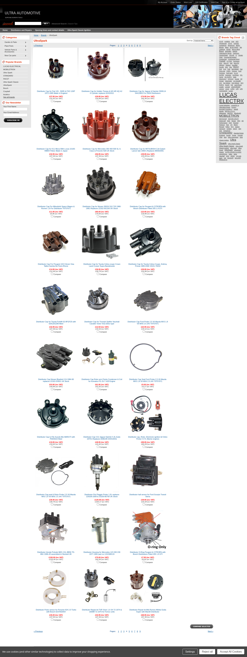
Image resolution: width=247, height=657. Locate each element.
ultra (225, 137)
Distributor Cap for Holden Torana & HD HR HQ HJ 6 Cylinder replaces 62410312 (102, 92)
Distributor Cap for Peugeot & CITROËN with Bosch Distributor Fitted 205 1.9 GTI (148, 207)
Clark (220, 57)
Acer (232, 41)
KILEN (227, 85)
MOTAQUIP (223, 119)
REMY (236, 125)
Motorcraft (222, 121)
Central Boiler (223, 55)
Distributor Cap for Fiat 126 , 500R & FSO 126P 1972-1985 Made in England (56, 92)
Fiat (241, 69)
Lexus (227, 89)
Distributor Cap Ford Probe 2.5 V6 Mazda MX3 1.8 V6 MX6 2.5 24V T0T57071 (148, 323)
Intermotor (228, 81)
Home (36, 35)
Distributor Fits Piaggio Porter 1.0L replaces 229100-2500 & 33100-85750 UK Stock (102, 495)
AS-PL (230, 43)
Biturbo (221, 47)
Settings (190, 651)
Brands (44, 35)
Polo (227, 125)
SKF (239, 129)
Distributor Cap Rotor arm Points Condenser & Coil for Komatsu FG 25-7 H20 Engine (102, 380)
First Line (222, 71)
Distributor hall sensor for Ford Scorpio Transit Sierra (147, 495)
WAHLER (230, 158)
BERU (238, 45)
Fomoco (234, 71)
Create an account (237, 2)
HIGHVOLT (222, 79)
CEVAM (231, 55)
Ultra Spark (7, 73)
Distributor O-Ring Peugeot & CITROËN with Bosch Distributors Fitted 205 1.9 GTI (147, 553)
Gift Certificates (201, 2)
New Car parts (14, 55)
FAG (224, 69)
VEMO (232, 156)
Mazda (221, 111)
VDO (227, 156)
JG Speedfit (237, 81)
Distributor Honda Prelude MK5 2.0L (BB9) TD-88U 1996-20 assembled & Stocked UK (56, 553)
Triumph (240, 135)
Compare (57, 101)
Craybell (6, 91)
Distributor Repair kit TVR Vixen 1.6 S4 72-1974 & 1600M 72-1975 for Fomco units (102, 611)
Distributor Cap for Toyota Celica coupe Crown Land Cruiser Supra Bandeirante (101, 265)
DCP (220, 63)
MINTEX (230, 113)
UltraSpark (7, 85)
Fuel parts (229, 73)
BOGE (228, 49)
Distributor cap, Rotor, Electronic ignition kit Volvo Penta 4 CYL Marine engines (147, 438)
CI (236, 55)
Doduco (228, 65)
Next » (210, 45)
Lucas (231, 91)
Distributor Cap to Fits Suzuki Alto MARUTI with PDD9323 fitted (56, 438)
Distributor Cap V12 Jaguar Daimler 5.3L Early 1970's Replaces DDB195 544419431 (101, 438)
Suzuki (228, 135)
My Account (162, 2)
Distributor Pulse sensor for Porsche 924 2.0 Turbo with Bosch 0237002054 (56, 611)
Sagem (237, 127)
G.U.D (236, 73)
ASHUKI (236, 43)
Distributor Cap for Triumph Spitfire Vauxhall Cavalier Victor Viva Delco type (101, 323)
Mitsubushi (237, 113)
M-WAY (234, 107)
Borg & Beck (236, 49)
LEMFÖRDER (235, 87)
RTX (232, 127)
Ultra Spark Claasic (234, 144)
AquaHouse (223, 43)
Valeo (230, 154)
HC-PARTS (228, 77)
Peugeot (235, 123)
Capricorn (236, 53)
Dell (231, 63)
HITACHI (230, 79)
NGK (228, 121)
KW (232, 85)
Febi (228, 69)
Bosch (5, 88)
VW (225, 158)
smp (220, 131)
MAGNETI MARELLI (225, 109)
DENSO (221, 65)
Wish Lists (188, 2)
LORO (232, 89)
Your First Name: (10, 106)
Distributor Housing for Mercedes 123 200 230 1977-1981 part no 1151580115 (102, 553)
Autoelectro (223, 45)
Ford (239, 71)
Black (227, 47)
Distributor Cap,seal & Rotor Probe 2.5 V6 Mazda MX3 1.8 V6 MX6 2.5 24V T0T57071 (56, 495)
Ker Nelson (226, 83)
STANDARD (8, 76)
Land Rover (238, 85)
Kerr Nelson (235, 83)
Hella (234, 77)
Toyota (234, 135)
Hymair (221, 81)
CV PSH (229, 61)
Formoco (222, 73)
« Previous (38, 45)
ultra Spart (233, 148)
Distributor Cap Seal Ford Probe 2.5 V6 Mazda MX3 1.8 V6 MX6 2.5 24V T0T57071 (147, 380)
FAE (220, 69)
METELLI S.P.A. (230, 111)
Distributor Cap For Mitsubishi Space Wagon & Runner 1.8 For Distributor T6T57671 (56, 207)
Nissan (234, 121)
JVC (220, 83)
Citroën (240, 55)
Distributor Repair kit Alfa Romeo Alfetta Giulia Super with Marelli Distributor (147, 611)
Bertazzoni (231, 45)
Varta (235, 154)
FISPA (228, 71)
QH (231, 125)
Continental (223, 59)
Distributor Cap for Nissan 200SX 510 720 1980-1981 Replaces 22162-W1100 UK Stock (102, 207)
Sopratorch (226, 131)
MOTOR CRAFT (233, 119)
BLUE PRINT (234, 47)
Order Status (176, 2)
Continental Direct (233, 59)
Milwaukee (222, 113)
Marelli (236, 109)
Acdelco (6, 94)
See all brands (9, 97)
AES (237, 41)
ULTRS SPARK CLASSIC (233, 152)
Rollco (227, 127)
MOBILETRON (9, 69)
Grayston (228, 75)
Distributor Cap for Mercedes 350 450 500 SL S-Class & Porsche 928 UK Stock (102, 150)
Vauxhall (222, 156)
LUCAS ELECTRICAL (12, 66)
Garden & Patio (14, 42)
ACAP (221, 41)
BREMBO (228, 51)
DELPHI (236, 63)
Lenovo (221, 89)
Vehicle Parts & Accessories (14, 51)
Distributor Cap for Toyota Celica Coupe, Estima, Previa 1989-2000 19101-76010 (147, 265)
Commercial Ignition (230, 57)
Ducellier (234, 65)
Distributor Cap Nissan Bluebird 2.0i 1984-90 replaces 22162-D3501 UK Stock (56, 380)
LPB (237, 89)
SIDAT (235, 129)
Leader (221, 87)
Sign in (224, 2)
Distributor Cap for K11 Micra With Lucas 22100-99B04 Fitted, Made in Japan (56, 150)
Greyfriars (236, 75)
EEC (226, 67)
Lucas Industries (224, 105)
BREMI (235, 51)
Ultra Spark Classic (10, 82)
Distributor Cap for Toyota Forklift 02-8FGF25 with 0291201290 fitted (56, 323)
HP (241, 79)
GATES (221, 75)
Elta (230, 67)
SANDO (229, 129)
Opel (230, 123)
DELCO (226, 63)
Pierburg (222, 125)
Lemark (227, 87)
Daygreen (236, 61)
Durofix (221, 67)
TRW (220, 137)
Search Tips (72, 24)
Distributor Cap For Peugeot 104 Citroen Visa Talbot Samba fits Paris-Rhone (56, 265)
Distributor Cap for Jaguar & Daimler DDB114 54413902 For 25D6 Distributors (148, 92)
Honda (237, 79)
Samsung (222, 129)
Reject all (207, 651)
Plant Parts (14, 46)
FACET (6, 79)
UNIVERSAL (223, 154)
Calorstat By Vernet (225, 53)
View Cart (215, 2)
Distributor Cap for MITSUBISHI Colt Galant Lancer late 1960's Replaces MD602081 (147, 150)
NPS (238, 121)
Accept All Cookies (231, 651)
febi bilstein (235, 69)
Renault (221, 127)
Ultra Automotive (233, 137)
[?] (243, 37)
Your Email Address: (11, 112)
